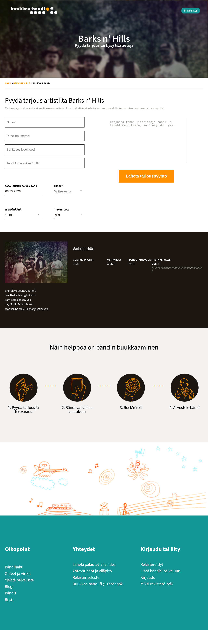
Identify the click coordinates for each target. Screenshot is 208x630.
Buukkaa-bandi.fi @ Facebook (98, 583)
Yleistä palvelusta (19, 580)
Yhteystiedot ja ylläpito (92, 570)
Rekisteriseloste (86, 577)
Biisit (9, 599)
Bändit (10, 593)
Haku (8, 83)
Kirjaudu (148, 577)
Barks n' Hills (21, 83)
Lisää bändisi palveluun (160, 570)
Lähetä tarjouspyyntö (146, 184)
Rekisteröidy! (152, 564)
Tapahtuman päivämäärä (21, 186)
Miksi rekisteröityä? (157, 583)
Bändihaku (14, 567)
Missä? (58, 186)
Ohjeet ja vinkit (18, 573)
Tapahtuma (61, 209)
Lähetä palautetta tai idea (94, 564)
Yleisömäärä (13, 209)
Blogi (9, 586)
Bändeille (190, 10)
